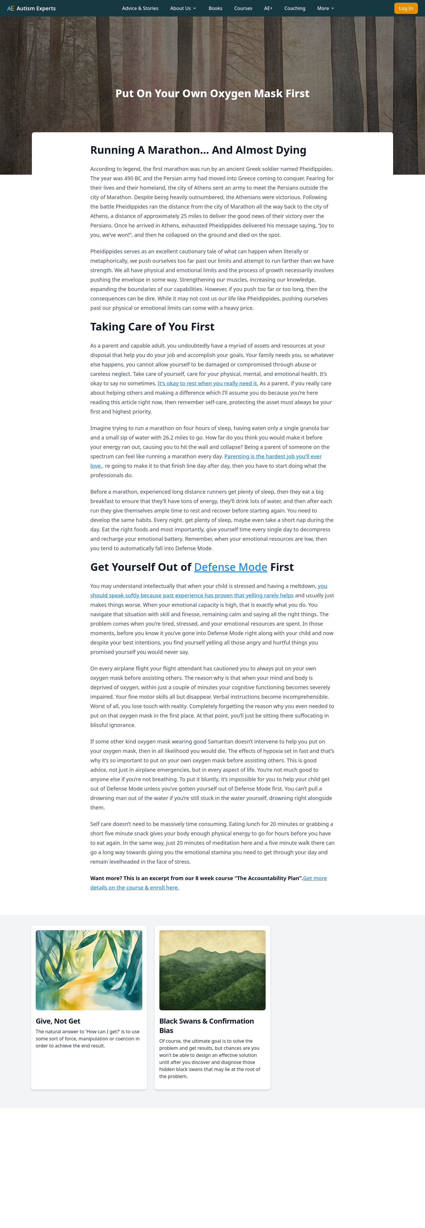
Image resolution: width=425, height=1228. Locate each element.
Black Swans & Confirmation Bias (206, 1025)
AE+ (268, 8)
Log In (406, 8)
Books (216, 8)
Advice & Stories (140, 8)
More (326, 8)
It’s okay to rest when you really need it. (208, 383)
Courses (243, 8)
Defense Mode (231, 567)
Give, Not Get (58, 1021)
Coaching (295, 8)
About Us (183, 8)
